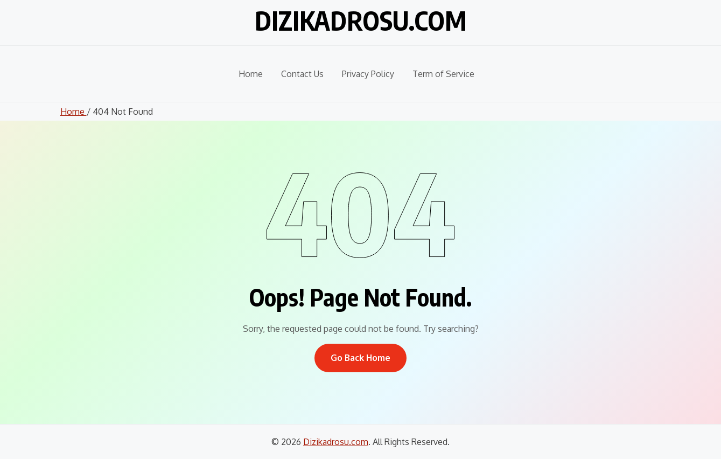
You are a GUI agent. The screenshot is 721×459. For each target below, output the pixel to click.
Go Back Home (360, 357)
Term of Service (443, 73)
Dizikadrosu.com (361, 20)
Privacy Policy (368, 73)
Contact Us (302, 73)
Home (251, 73)
